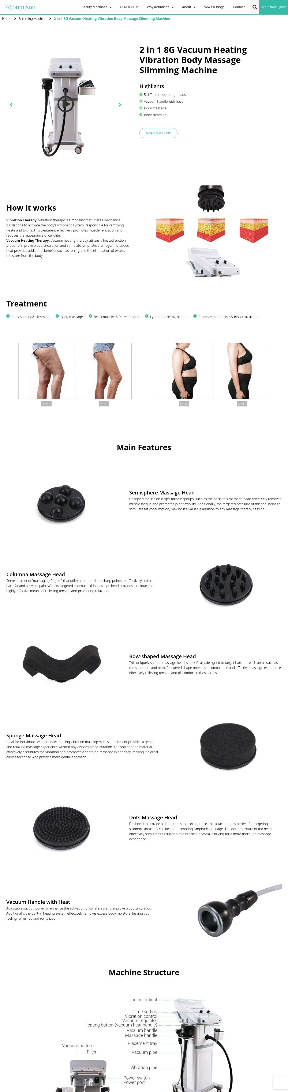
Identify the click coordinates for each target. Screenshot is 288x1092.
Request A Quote (158, 133)
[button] (255, 7)
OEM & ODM (129, 7)
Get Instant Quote (274, 7)
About (188, 7)
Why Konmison (160, 7)
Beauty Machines (97, 7)
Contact (239, 7)
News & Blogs (214, 7)
